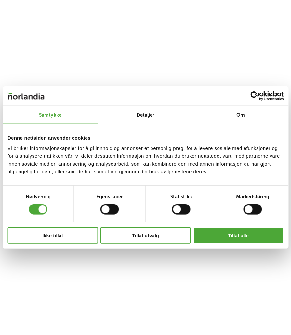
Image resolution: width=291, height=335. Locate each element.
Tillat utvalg (145, 235)
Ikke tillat (52, 235)
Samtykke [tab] (50, 115)
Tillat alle (238, 235)
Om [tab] (240, 115)
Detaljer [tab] (146, 115)
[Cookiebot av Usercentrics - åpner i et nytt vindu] (255, 96)
